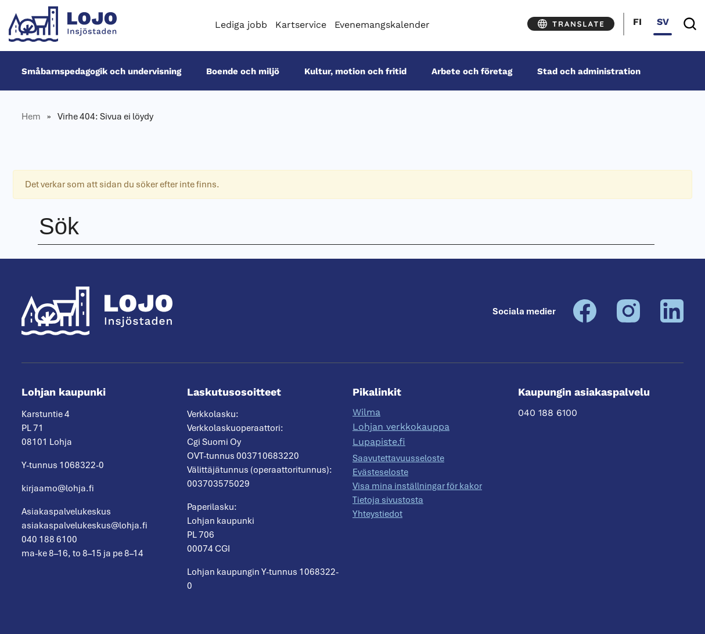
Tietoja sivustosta (387, 500)
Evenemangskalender (382, 24)
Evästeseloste (380, 472)
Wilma (366, 412)
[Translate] (570, 24)
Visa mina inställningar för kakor (417, 486)
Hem (31, 116)
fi (637, 21)
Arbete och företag (471, 71)
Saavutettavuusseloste (398, 458)
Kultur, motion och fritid (355, 71)
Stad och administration (589, 71)
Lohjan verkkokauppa (400, 426)
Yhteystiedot (377, 514)
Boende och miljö (242, 71)
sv (663, 21)
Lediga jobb (241, 24)
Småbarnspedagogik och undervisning (101, 71)
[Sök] (690, 24)
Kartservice (300, 24)
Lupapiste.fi (378, 441)
